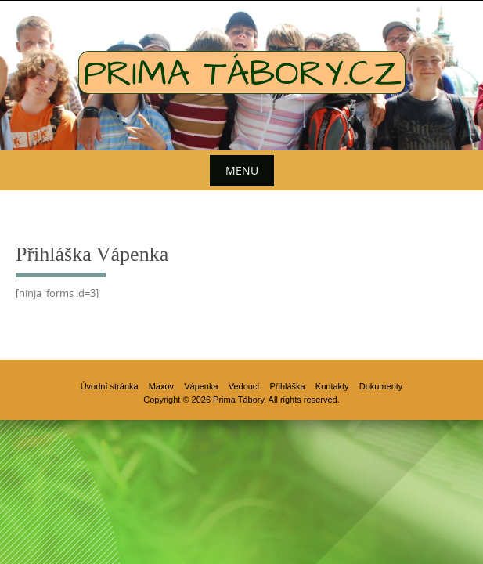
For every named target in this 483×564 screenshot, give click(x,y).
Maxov (161, 386)
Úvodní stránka (110, 386)
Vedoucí (244, 386)
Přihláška (287, 386)
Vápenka (201, 386)
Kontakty (332, 386)
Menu (241, 170)
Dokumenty (381, 386)
